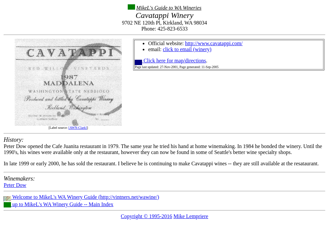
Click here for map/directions (170, 60)
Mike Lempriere (190, 216)
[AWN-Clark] (78, 127)
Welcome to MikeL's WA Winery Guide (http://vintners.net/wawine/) (81, 197)
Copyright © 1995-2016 (146, 216)
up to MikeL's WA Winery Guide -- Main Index (58, 204)
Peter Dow (15, 185)
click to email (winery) (187, 49)
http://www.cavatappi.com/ (214, 43)
